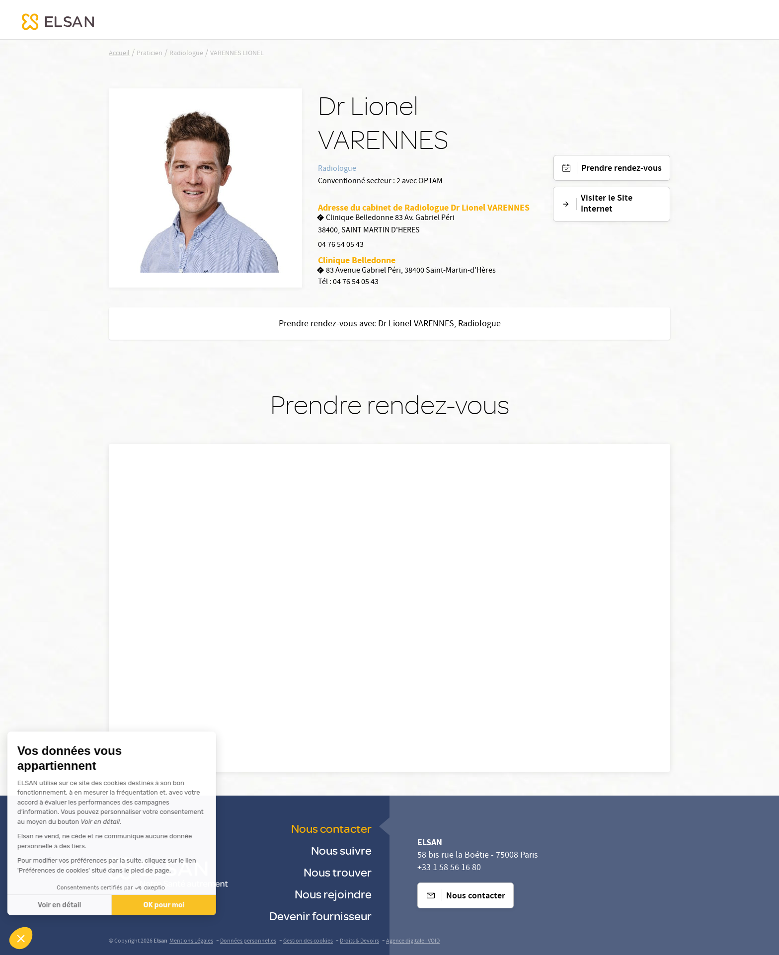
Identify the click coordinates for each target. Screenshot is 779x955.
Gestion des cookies (308, 941)
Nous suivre (341, 850)
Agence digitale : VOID (413, 941)
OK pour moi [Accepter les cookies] (80, 905)
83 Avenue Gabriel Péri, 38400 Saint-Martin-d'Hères (407, 271)
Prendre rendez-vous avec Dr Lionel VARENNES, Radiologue (390, 324)
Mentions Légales (191, 941)
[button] (21, 938)
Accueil (119, 54)
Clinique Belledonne (356, 260)
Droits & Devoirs (359, 941)
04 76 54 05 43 (341, 245)
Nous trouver (338, 872)
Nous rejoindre (333, 893)
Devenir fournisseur (320, 915)
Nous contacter (331, 828)
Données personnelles (248, 941)
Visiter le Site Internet (596, 204)
